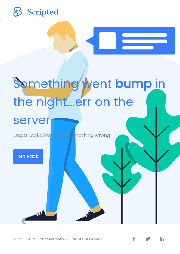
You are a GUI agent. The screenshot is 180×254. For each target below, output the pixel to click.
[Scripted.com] (35, 12)
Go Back (28, 156)
